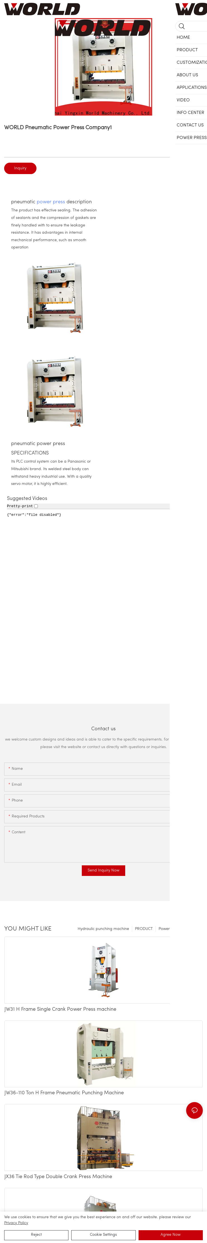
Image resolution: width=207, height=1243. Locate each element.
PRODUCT (144, 929)
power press (51, 202)
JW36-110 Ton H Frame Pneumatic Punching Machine (64, 1093)
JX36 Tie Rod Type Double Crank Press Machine (58, 1176)
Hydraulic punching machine (103, 929)
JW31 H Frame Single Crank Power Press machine (60, 1009)
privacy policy (16, 1223)
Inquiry (20, 168)
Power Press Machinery (179, 929)
